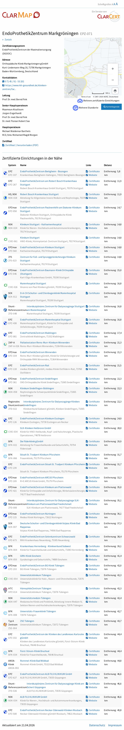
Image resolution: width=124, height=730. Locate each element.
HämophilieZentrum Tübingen (36, 588)
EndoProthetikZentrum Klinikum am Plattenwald (46, 487)
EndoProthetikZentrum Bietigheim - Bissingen (44, 171)
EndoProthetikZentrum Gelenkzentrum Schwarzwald (48, 536)
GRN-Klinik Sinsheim (30, 555)
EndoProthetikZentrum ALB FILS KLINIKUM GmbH (46, 673)
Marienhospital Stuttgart (33, 283)
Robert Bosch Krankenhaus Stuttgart (39, 194)
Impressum (115, 725)
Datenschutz (97, 725)
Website (91, 174)
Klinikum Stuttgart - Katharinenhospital (41, 224)
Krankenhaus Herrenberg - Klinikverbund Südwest (45, 546)
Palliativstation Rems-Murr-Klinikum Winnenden (45, 342)
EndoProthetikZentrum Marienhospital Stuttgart (45, 319)
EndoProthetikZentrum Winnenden (38, 352)
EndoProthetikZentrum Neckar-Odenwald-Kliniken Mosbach (51, 710)
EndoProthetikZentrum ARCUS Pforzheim (42, 477)
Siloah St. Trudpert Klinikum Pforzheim (40, 454)
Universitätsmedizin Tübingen (35, 598)
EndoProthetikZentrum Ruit (35, 365)
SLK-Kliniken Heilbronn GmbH (35, 428)
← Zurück (7, 39)
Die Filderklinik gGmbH (32, 441)
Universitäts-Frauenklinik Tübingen (38, 611)
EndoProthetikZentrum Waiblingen (38, 332)
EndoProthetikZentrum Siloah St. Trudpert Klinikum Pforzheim (52, 464)
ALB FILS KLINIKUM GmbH (34, 696)
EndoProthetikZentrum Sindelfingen (39, 378)
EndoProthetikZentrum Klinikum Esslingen (42, 418)
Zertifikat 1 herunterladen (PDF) (20, 145)
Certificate (93, 171)
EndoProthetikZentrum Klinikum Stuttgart (42, 247)
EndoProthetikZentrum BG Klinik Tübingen (42, 565)
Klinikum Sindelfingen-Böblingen (37, 388)
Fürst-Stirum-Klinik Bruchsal (35, 651)
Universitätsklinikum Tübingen (36, 575)
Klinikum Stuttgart (30, 237)
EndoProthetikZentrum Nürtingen (38, 513)
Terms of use (86, 97)
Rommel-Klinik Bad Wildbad (34, 660)
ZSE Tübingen (27, 620)
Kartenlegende (111, 106)
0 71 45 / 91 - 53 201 (13, 81)
